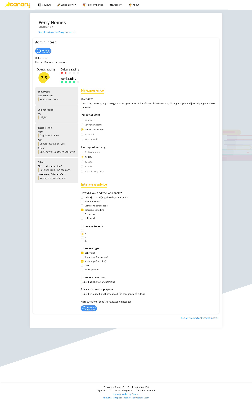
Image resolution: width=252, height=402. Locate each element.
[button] (54, 96)
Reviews (44, 4)
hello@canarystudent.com (136, 397)
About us (107, 397)
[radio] (62, 72)
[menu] (131, 5)
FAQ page (117, 397)
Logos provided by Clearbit (126, 394)
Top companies (93, 4)
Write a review (66, 4)
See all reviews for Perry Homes (56, 32)
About (134, 4)
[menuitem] (44, 5)
